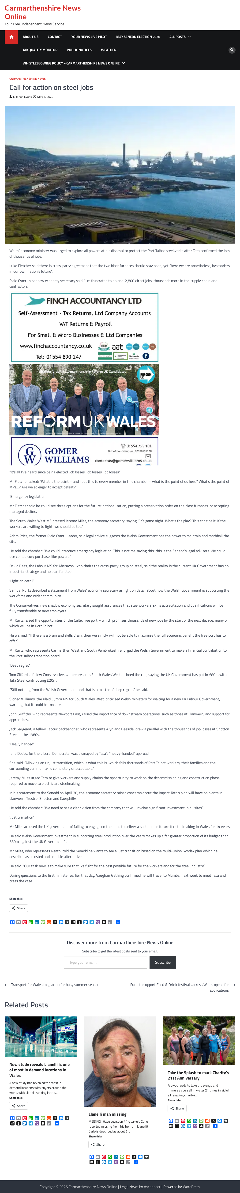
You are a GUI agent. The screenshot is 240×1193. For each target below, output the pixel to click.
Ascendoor (152, 1186)
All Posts (177, 36)
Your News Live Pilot (89, 36)
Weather (108, 50)
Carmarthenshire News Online (43, 12)
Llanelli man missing (108, 1114)
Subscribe (163, 962)
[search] (232, 50)
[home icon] (11, 37)
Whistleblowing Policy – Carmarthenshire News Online (71, 63)
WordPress (191, 1186)
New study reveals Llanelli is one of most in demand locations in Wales (39, 1070)
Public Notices (79, 50)
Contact (55, 36)
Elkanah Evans (20, 96)
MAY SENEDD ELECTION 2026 (138, 36)
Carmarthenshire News (27, 78)
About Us (30, 36)
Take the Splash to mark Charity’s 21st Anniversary (198, 1075)
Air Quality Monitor (40, 50)
